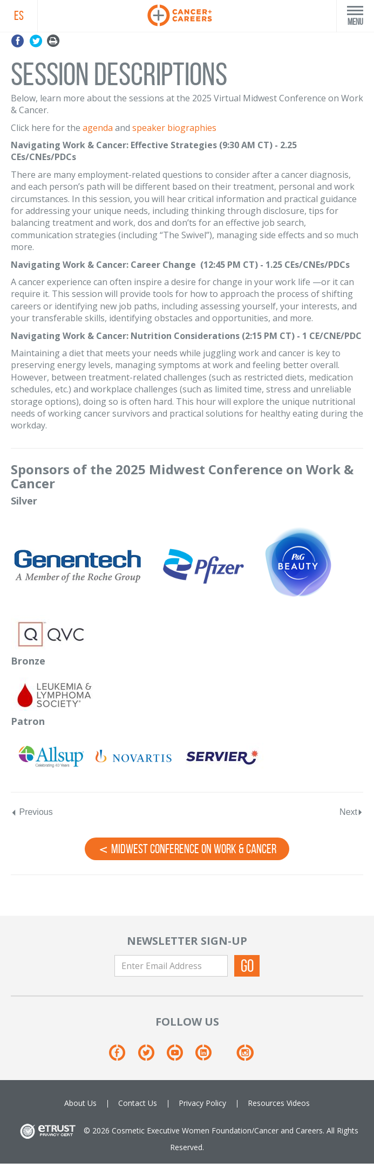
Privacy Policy (202, 1103)
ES (19, 16)
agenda (98, 128)
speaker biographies (174, 128)
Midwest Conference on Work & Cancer (187, 848)
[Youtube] (180, 1056)
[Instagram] (245, 1056)
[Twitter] (151, 1056)
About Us (80, 1103)
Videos (298, 1103)
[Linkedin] (208, 1056)
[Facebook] (122, 1056)
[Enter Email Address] (171, 966)
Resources (266, 1103)
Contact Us (137, 1103)
